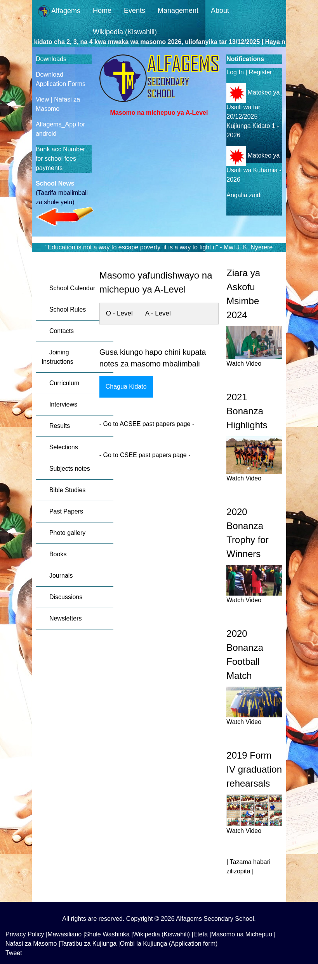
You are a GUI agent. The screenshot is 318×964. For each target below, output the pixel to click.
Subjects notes (69, 468)
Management (178, 10)
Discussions (65, 597)
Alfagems (59, 11)
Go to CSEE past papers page (144, 455)
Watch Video (243, 363)
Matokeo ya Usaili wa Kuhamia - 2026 (253, 167)
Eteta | (202, 934)
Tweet (13, 953)
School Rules (67, 309)
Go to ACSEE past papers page (147, 424)
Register (260, 72)
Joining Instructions (57, 357)
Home (102, 10)
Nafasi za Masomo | (32, 943)
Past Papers (66, 511)
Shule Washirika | (109, 934)
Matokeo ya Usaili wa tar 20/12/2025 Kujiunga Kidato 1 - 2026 (253, 113)
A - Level (158, 313)
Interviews (63, 404)
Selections (63, 447)
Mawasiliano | (66, 934)
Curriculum (64, 383)
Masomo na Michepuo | (243, 934)
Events (134, 10)
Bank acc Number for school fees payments (60, 158)
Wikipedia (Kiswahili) (125, 32)
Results (59, 425)
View (43, 99)
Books (57, 554)
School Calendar (72, 288)
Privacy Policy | (26, 934)
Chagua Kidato (126, 386)
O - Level (119, 313)
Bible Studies (67, 490)
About (220, 10)
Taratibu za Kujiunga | (90, 943)
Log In (234, 72)
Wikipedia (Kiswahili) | (163, 934)
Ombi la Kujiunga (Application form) (169, 943)
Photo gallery (67, 532)
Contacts (61, 331)
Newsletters (65, 618)
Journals (61, 575)
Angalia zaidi (244, 195)
